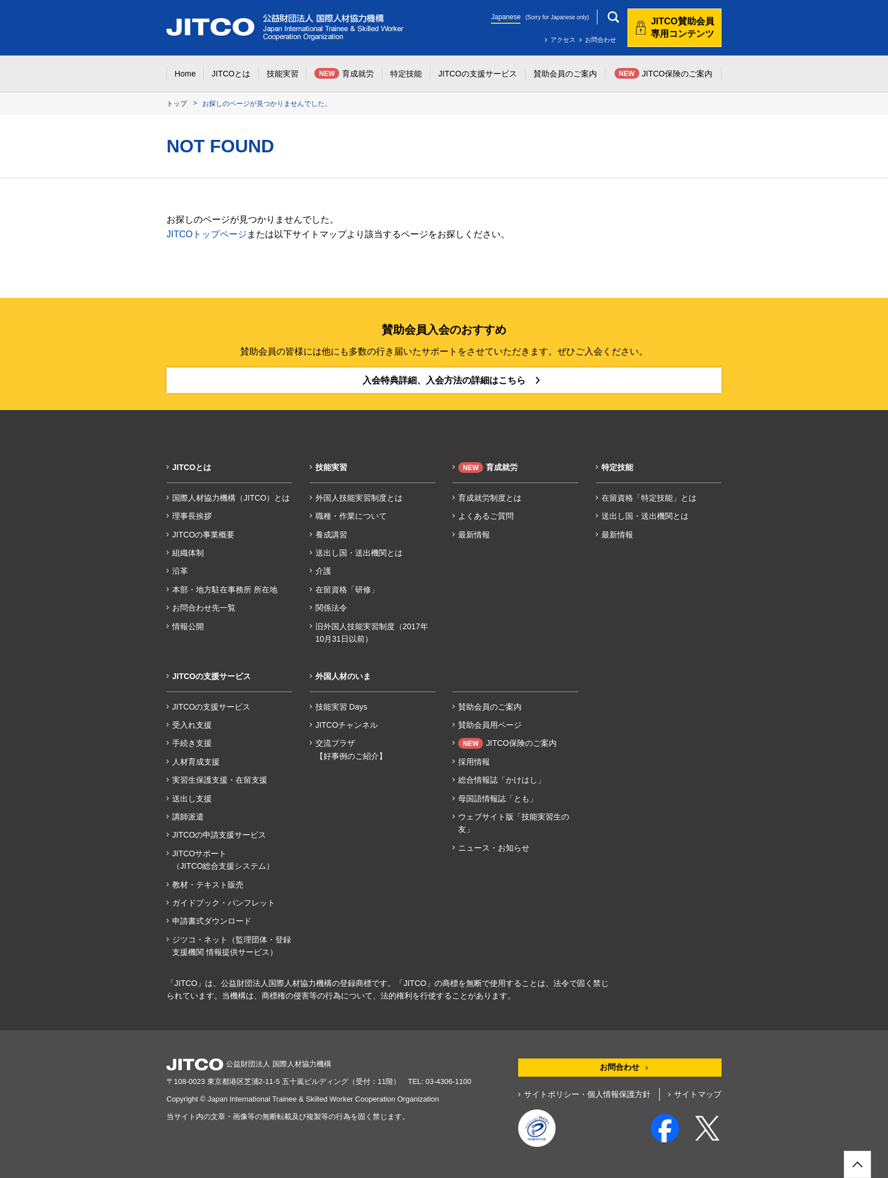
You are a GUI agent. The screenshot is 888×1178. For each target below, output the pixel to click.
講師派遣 (188, 816)
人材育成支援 (196, 761)
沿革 (180, 570)
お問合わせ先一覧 (204, 607)
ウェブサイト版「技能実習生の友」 (513, 823)
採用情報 (474, 761)
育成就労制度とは (490, 497)
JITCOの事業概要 (203, 534)
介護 (323, 570)
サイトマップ (698, 1094)
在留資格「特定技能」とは (649, 497)
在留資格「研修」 (347, 589)
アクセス (562, 39)
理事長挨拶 (192, 515)
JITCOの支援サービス (211, 706)
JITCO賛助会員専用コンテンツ (682, 27)
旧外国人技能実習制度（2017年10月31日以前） (371, 632)
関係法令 (331, 607)
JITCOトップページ (206, 234)
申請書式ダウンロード (211, 920)
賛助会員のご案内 (490, 706)
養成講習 (331, 534)
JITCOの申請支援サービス (219, 834)
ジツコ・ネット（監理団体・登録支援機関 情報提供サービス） (231, 946)
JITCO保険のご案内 (507, 743)
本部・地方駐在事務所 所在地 (225, 589)
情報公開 (188, 626)
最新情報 (474, 534)
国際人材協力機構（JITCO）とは (231, 497)
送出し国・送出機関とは (359, 552)
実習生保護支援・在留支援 (219, 779)
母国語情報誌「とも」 (497, 798)
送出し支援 (192, 798)
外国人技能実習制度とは (359, 497)
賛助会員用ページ (490, 724)
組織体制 (188, 552)
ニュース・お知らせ (494, 847)
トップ (176, 104)
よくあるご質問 (486, 515)
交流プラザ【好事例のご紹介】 (351, 749)
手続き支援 (192, 743)
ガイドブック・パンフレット (223, 902)
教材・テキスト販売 (208, 884)
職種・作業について (351, 515)
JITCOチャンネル (346, 724)
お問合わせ (600, 39)
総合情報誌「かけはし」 (501, 779)
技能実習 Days (341, 706)
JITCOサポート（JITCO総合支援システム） (223, 859)
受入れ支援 (192, 724)
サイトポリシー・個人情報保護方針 (587, 1094)
